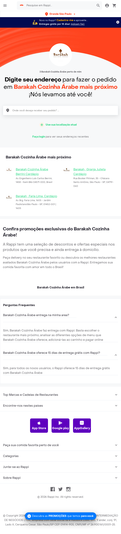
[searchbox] (59, 5)
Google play (60, 425)
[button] (60, 14)
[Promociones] (60, 516)
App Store (39, 425)
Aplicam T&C (78, 24)
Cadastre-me (65, 20)
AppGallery (82, 425)
